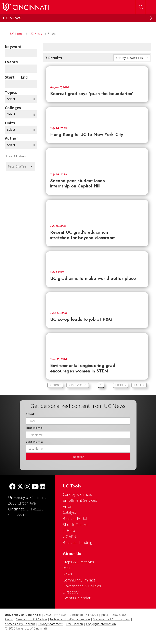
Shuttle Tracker (76, 524)
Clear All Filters (16, 156)
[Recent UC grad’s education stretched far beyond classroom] (97, 210)
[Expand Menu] (151, 18)
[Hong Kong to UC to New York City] (97, 115)
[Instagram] (27, 486)
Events (11, 61)
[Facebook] (12, 486)
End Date (25, 77)
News (67, 574)
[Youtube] (35, 486)
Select (21, 99)
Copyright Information (101, 624)
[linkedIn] (42, 486)
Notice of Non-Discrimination (70, 619)
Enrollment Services (80, 500)
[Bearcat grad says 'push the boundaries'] (97, 74)
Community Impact (79, 580)
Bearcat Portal (75, 518)
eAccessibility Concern (20, 624)
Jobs (66, 567)
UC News (36, 34)
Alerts (9, 619)
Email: (30, 414)
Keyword (13, 46)
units (10, 122)
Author (11, 138)
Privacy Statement (50, 624)
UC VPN (69, 536)
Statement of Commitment (111, 619)
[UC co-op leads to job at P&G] (97, 300)
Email (67, 506)
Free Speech (74, 624)
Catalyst (69, 512)
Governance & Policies (82, 586)
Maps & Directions (78, 561)
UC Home (16, 34)
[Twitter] (20, 486)
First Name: (34, 428)
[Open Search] (141, 7)
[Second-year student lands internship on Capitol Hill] (97, 158)
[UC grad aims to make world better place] (97, 259)
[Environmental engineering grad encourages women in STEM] (97, 343)
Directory (70, 592)
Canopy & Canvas (77, 494)
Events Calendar (77, 598)
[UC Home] (25, 7)
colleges (13, 107)
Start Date (10, 77)
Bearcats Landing (77, 542)
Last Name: (34, 441)
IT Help (69, 530)
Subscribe (78, 457)
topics (11, 92)
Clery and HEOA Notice (31, 619)
